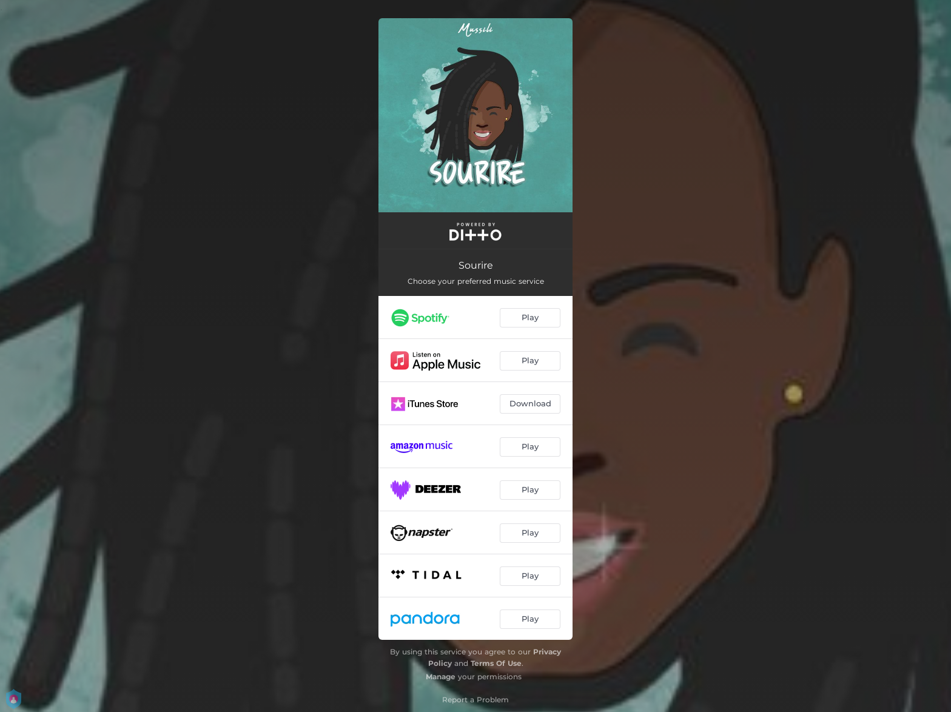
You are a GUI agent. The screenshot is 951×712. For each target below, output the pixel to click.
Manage (440, 676)
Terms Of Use (496, 663)
